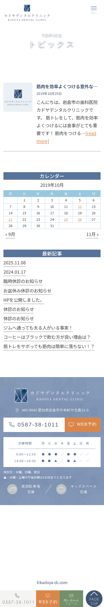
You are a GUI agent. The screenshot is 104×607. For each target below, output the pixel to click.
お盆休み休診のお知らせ (27, 290)
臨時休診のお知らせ (23, 281)
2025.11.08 (14, 262)
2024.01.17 (14, 272)
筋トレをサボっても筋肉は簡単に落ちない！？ (49, 346)
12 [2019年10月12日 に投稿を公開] (80, 206)
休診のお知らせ (18, 309)
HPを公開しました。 (23, 300)
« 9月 (10, 234)
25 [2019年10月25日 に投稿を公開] (66, 219)
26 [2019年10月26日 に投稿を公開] (80, 219)
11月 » (92, 234)
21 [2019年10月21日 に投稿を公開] (10, 219)
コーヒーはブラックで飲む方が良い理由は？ (47, 337)
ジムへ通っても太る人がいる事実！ (38, 327)
